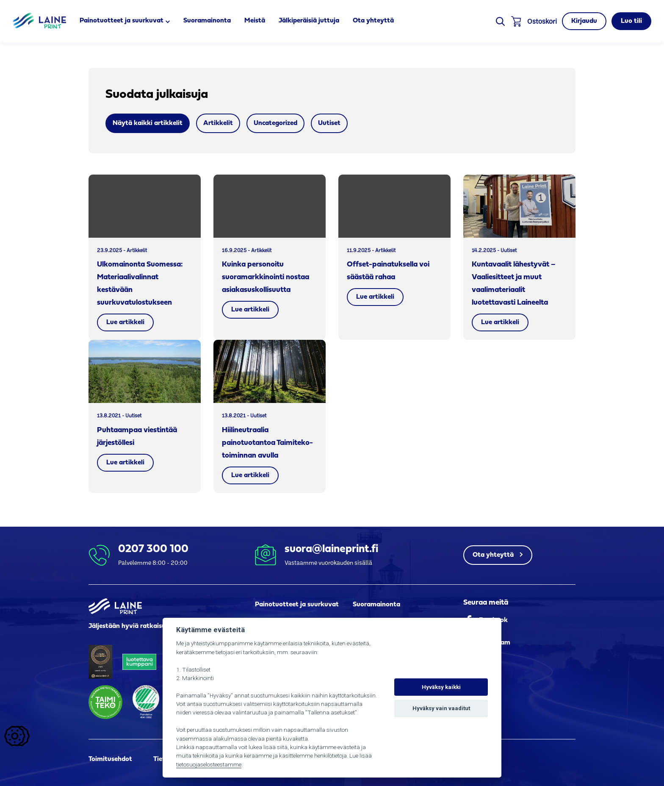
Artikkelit (218, 123)
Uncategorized (275, 123)
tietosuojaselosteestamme (208, 764)
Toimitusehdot (110, 759)
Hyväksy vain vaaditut (441, 708)
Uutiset (329, 123)
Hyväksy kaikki (441, 687)
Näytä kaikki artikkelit (147, 123)
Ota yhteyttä (373, 20)
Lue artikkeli (125, 322)
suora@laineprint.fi (331, 549)
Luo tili (631, 21)
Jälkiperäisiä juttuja (309, 20)
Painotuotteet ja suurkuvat (121, 20)
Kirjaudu (584, 21)
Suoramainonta (207, 20)
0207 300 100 (153, 549)
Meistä (254, 20)
